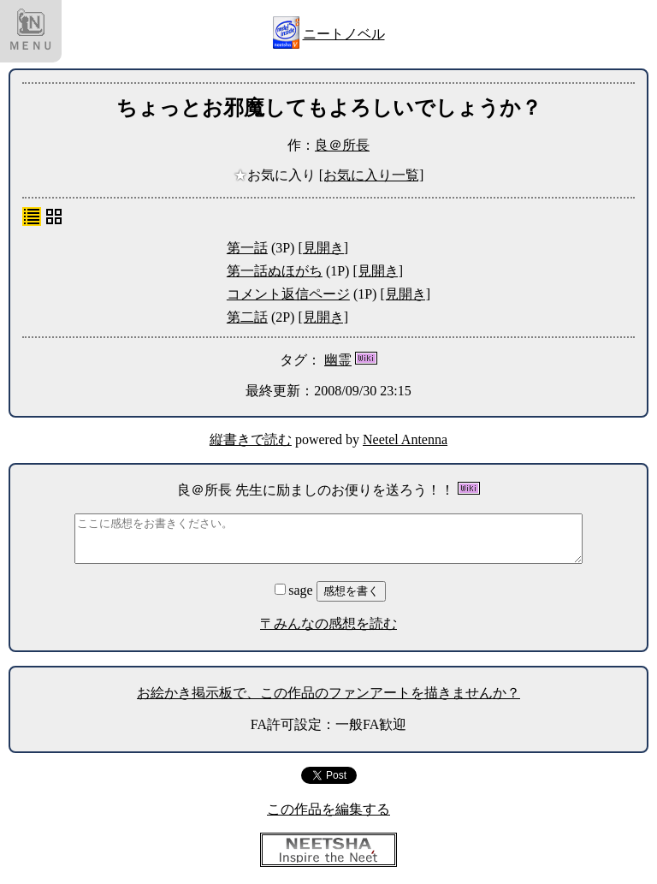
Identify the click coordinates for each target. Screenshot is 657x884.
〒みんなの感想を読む (328, 623)
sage (295, 590)
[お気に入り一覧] (371, 175)
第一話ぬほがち (275, 271)
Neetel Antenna (405, 439)
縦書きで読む (251, 439)
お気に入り (276, 175)
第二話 (247, 317)
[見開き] (323, 247)
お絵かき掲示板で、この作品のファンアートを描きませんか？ (328, 692)
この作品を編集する (328, 809)
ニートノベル (344, 34)
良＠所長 (342, 145)
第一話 (247, 247)
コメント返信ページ (288, 294)
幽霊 (338, 360)
